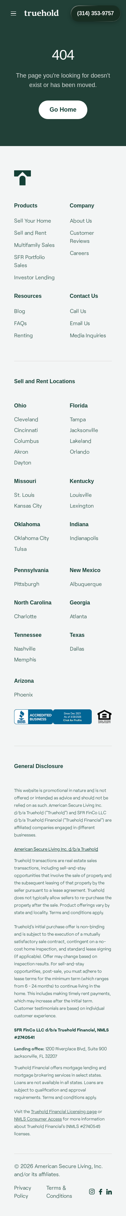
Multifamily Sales (34, 245)
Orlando (79, 451)
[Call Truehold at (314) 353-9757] (96, 13)
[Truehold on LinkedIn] (109, 1192)
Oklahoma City (31, 538)
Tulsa (20, 548)
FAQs (20, 323)
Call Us (78, 311)
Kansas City (28, 505)
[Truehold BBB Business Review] (53, 716)
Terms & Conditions (59, 1191)
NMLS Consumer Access (38, 1119)
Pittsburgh (26, 584)
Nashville (25, 648)
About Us (81, 220)
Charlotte (25, 616)
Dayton (22, 462)
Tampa (78, 419)
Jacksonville (84, 430)
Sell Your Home (32, 220)
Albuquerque (86, 584)
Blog (19, 311)
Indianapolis (84, 538)
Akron (21, 451)
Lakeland (80, 440)
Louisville (81, 494)
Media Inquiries (88, 335)
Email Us (80, 323)
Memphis (25, 659)
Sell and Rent (30, 232)
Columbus (26, 440)
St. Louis (24, 494)
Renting (23, 335)
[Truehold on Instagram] (92, 1192)
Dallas (77, 648)
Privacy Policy (22, 1191)
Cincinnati (26, 430)
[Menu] (13, 13)
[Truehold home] (41, 13)
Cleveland (26, 419)
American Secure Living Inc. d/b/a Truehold (56, 849)
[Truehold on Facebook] (100, 1192)
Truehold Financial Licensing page (64, 1111)
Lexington (82, 505)
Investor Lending (34, 277)
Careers (79, 253)
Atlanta (78, 616)
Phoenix (23, 694)
